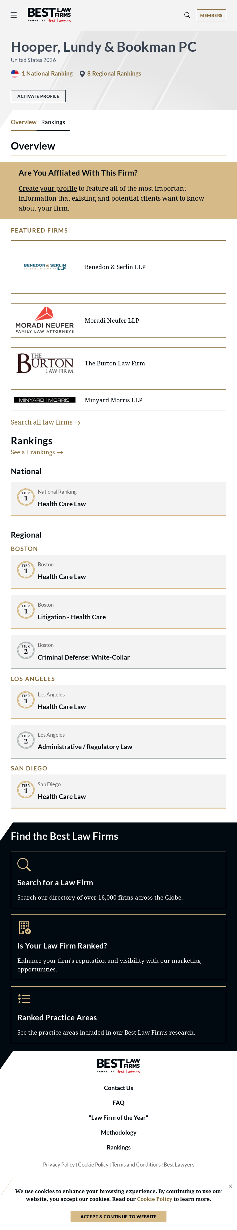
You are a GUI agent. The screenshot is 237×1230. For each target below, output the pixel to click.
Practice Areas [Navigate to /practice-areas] (118, 1015)
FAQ (118, 1102)
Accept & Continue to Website (118, 1216)
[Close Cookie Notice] (226, 1186)
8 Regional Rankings (114, 73)
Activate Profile (38, 96)
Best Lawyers (179, 1165)
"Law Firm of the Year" (118, 1117)
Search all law (46, 421)
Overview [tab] (24, 122)
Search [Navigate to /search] (118, 880)
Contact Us (118, 1087)
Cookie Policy (93, 1165)
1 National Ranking (47, 73)
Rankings (119, 1147)
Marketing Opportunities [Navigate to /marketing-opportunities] (118, 947)
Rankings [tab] (53, 122)
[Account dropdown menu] (211, 15)
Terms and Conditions (136, 1165)
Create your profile (48, 188)
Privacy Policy (59, 1165)
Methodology (118, 1132)
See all (37, 452)
